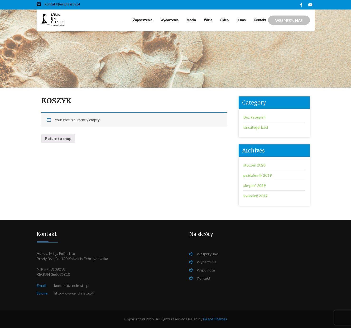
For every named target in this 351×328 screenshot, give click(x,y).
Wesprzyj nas (208, 254)
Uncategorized (255, 127)
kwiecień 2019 (255, 195)
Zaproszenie (142, 20)
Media (191, 20)
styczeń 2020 (254, 165)
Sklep (224, 20)
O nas (241, 20)
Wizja (208, 20)
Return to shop (58, 138)
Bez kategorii (254, 117)
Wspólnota (206, 270)
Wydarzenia (169, 20)
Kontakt (260, 20)
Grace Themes (215, 319)
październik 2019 (257, 175)
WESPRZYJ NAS (289, 20)
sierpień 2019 (254, 185)
